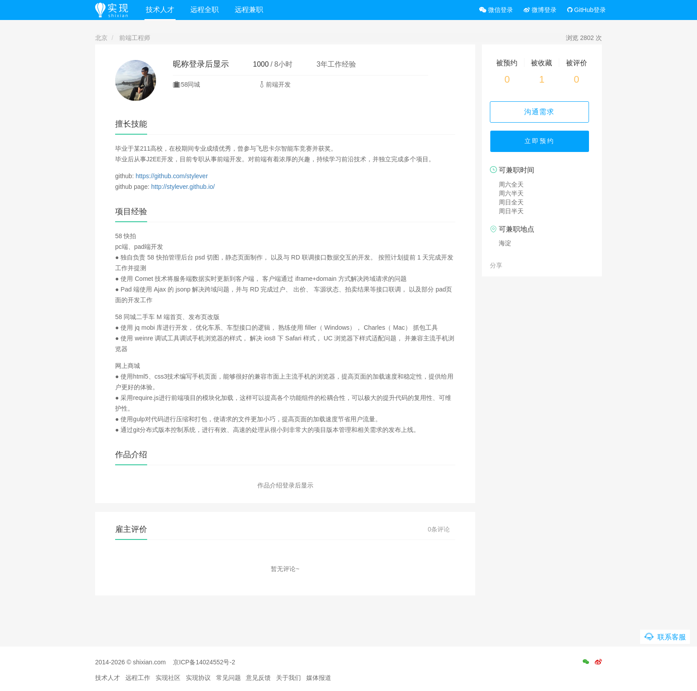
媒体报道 (318, 677)
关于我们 (288, 677)
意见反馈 (258, 677)
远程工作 (137, 677)
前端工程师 (134, 37)
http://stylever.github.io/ (183, 186)
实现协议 (198, 677)
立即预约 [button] (542, 142)
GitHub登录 (586, 9)
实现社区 (168, 677)
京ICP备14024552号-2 (204, 662)
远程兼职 (250, 9)
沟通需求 (542, 112)
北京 (101, 37)
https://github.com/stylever (172, 176)
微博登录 (540, 9)
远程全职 (206, 9)
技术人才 (161, 9)
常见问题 (228, 677)
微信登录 (496, 9)
